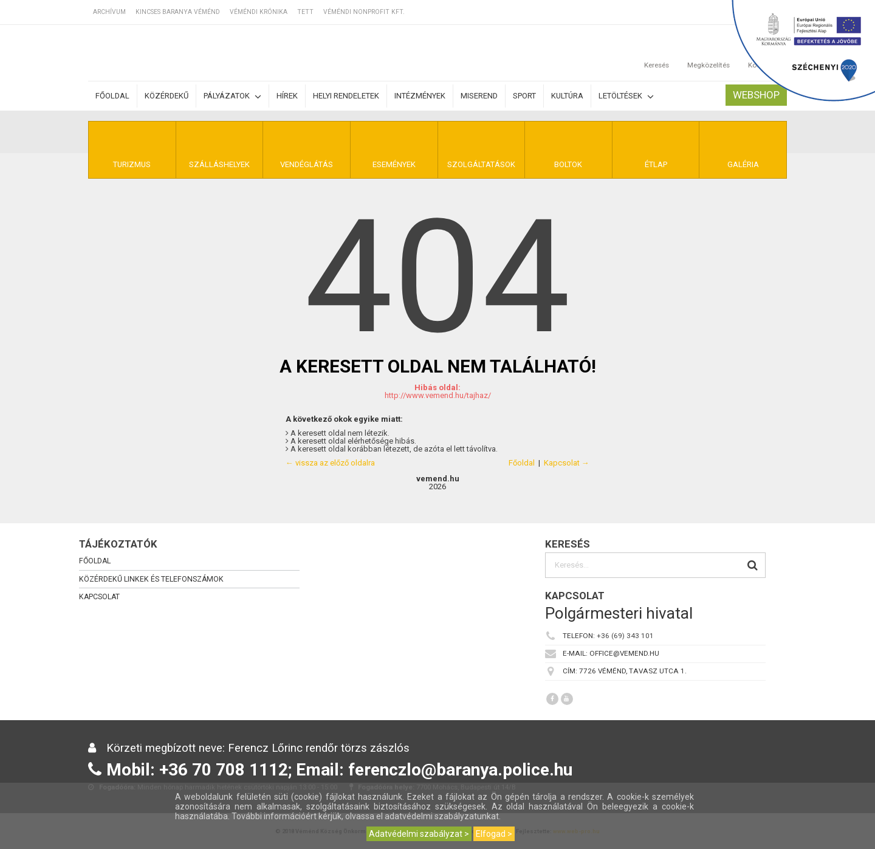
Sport (524, 95)
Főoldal (112, 95)
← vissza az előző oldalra (330, 462)
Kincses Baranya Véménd (178, 12)
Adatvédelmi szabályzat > (419, 834)
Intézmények (419, 95)
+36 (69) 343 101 (625, 635)
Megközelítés (708, 53)
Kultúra (567, 95)
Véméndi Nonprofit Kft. (364, 12)
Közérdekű (166, 95)
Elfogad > (494, 834)
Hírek (287, 95)
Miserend (479, 95)
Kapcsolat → (566, 462)
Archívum (109, 12)
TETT (305, 12)
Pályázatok (232, 96)
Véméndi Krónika (258, 12)
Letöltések (626, 96)
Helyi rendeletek (346, 95)
